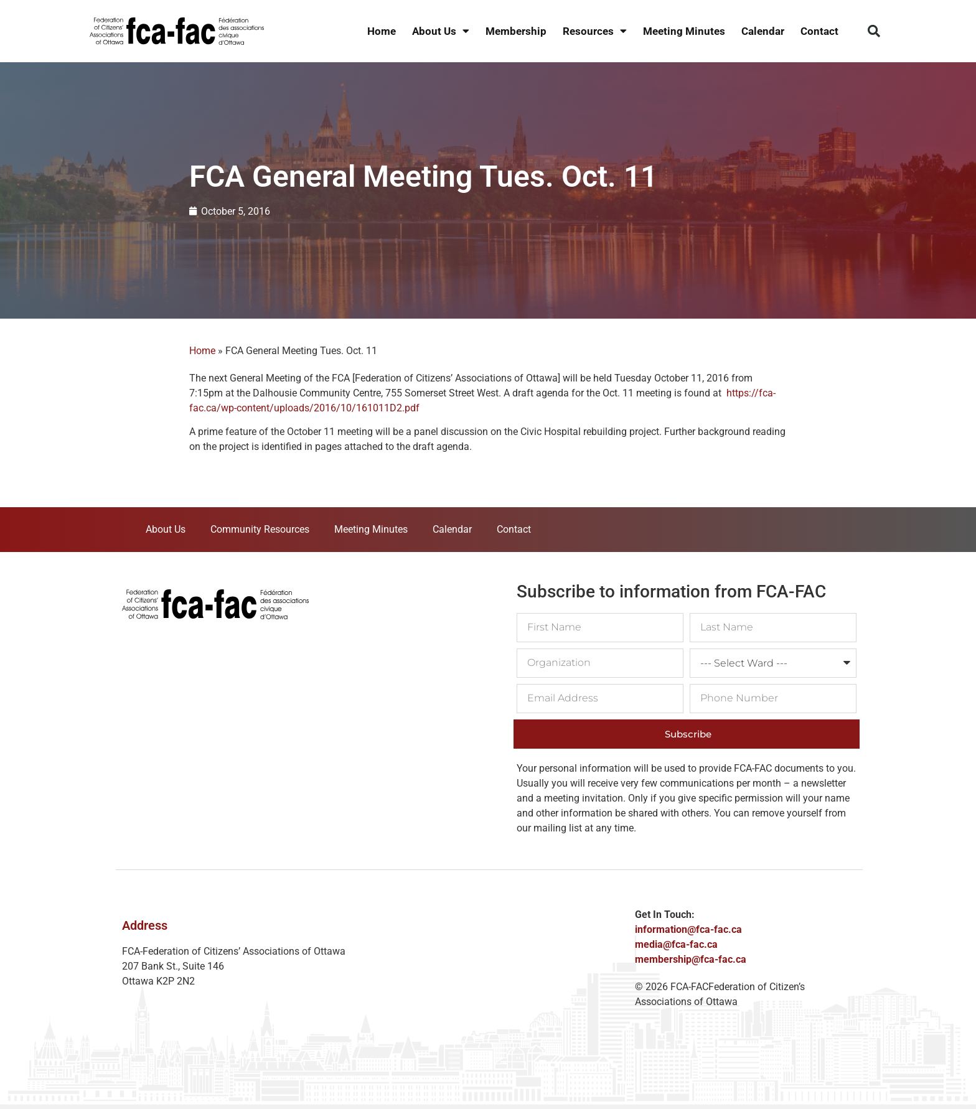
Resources (595, 31)
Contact (819, 31)
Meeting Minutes (684, 31)
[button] (873, 31)
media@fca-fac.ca (676, 944)
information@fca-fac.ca (688, 929)
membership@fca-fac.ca (690, 959)
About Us (440, 31)
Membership (516, 31)
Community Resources (259, 529)
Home (381, 31)
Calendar (762, 31)
